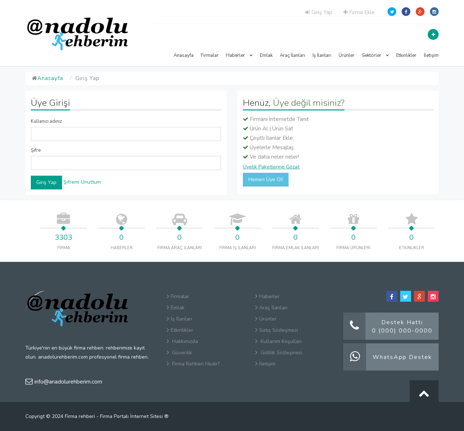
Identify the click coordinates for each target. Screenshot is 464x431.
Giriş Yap (318, 12)
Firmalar (210, 55)
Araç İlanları (292, 55)
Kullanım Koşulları (278, 341)
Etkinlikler (406, 55)
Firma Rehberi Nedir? (193, 363)
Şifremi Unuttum (82, 182)
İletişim (431, 55)
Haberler (239, 55)
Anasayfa (184, 55)
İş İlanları (321, 55)
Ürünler (347, 55)
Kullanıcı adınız (46, 121)
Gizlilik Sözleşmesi (278, 352)
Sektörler (375, 55)
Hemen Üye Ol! (265, 179)
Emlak (266, 55)
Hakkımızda (182, 341)
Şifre (36, 150)
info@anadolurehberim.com (63, 382)
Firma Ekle (359, 12)
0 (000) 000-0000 (402, 331)
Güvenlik (179, 352)
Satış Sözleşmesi (276, 330)
